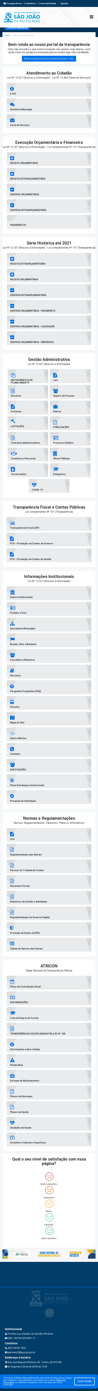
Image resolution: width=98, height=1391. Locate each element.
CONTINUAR (84, 1381)
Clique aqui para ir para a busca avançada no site (49, 58)
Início (7, 35)
